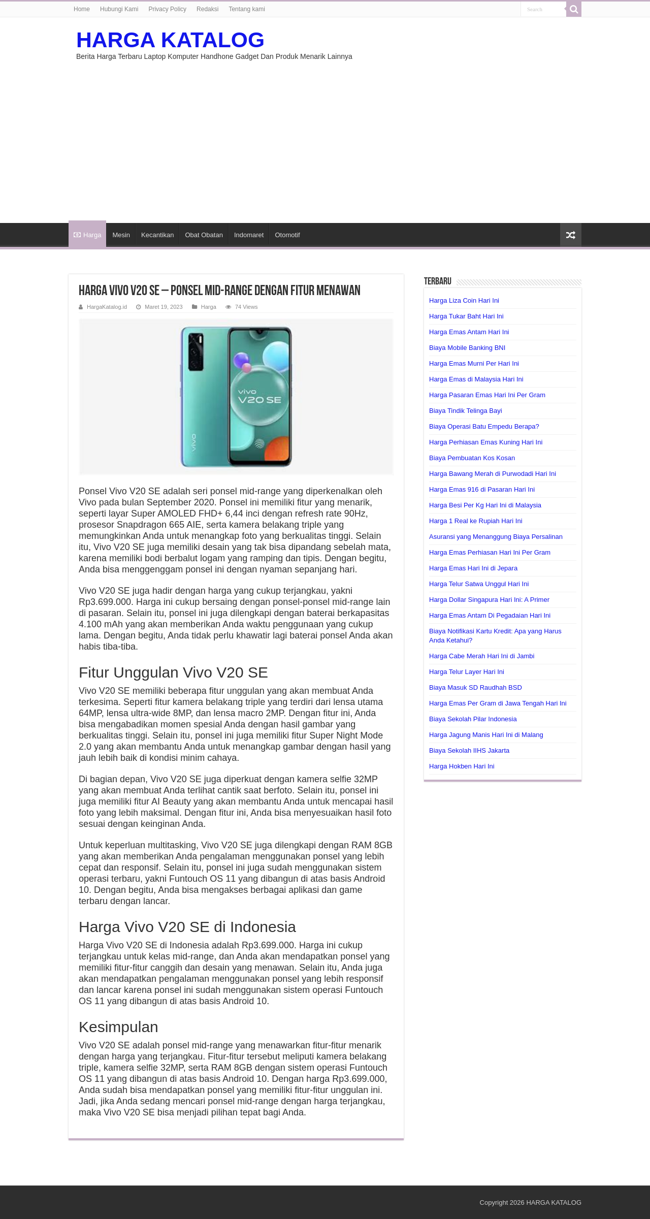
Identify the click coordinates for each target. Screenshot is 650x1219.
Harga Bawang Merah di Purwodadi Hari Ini (492, 473)
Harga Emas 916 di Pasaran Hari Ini (482, 489)
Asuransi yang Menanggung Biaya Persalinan (496, 536)
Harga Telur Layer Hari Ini (466, 672)
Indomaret (249, 235)
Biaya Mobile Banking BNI (467, 347)
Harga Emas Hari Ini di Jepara (473, 568)
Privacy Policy (167, 9)
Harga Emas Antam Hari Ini (469, 332)
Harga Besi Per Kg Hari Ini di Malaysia (485, 505)
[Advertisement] (325, 137)
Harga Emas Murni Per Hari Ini (474, 363)
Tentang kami (247, 9)
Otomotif (287, 235)
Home (82, 9)
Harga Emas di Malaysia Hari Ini (476, 379)
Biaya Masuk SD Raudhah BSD (475, 687)
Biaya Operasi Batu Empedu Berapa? (484, 426)
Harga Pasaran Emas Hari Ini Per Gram (487, 395)
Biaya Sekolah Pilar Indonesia (473, 719)
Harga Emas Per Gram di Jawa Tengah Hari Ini (498, 703)
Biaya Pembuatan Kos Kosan (472, 458)
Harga (87, 235)
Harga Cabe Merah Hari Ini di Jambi (481, 656)
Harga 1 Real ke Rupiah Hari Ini (476, 521)
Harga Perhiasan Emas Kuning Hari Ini (485, 442)
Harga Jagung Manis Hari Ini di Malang (486, 735)
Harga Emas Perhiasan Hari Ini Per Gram (489, 552)
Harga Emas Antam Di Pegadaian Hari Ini (489, 615)
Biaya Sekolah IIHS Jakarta (469, 750)
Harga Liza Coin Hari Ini (464, 300)
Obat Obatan (203, 235)
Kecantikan (157, 235)
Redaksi (207, 9)
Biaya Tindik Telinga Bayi (465, 410)
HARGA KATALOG (170, 39)
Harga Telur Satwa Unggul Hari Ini (479, 584)
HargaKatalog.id (107, 307)
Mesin (121, 235)
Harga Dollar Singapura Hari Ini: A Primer (489, 599)
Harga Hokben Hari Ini (462, 766)
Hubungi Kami (119, 9)
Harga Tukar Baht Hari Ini (466, 316)
